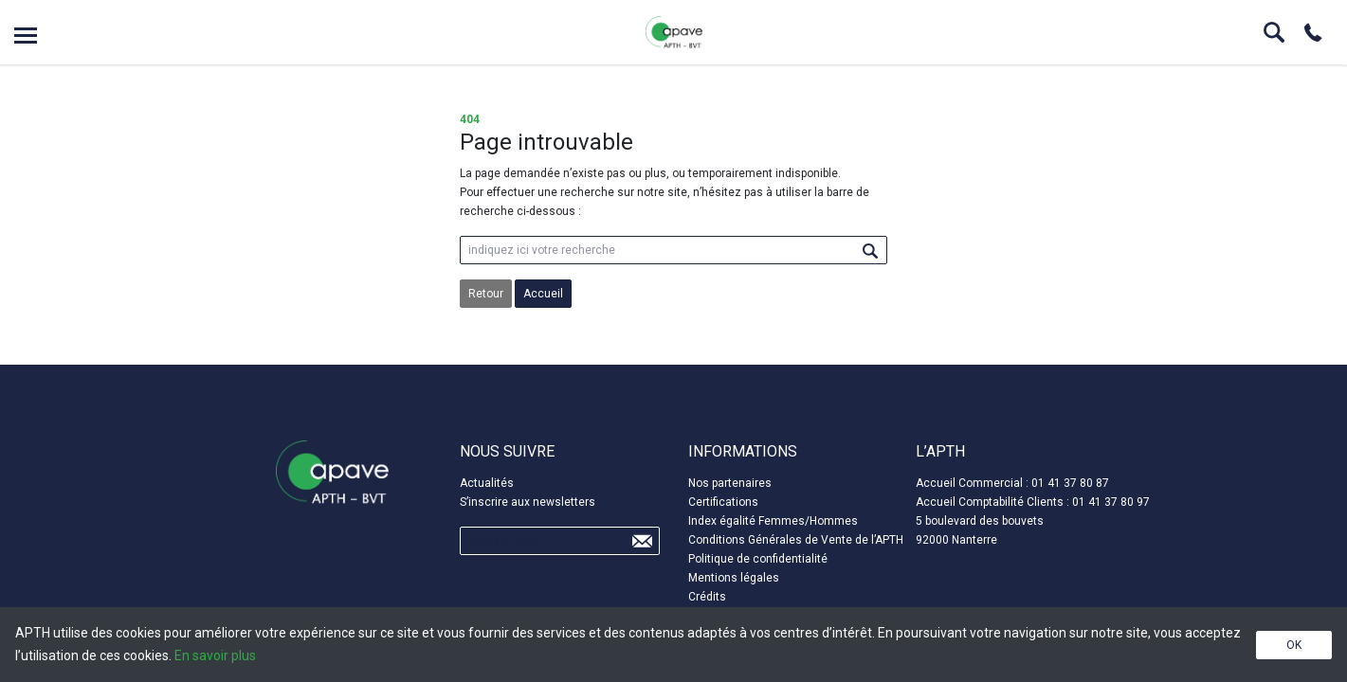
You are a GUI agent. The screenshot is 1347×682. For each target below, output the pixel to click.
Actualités (487, 483)
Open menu (25, 35)
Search (1274, 32)
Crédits (707, 596)
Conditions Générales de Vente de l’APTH (795, 540)
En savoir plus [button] (215, 655)
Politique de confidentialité (758, 558)
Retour (485, 293)
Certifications (723, 502)
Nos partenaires (730, 483)
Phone (1312, 32)
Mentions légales (733, 577)
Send (641, 540)
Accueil (543, 293)
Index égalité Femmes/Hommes (773, 521)
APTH (674, 32)
